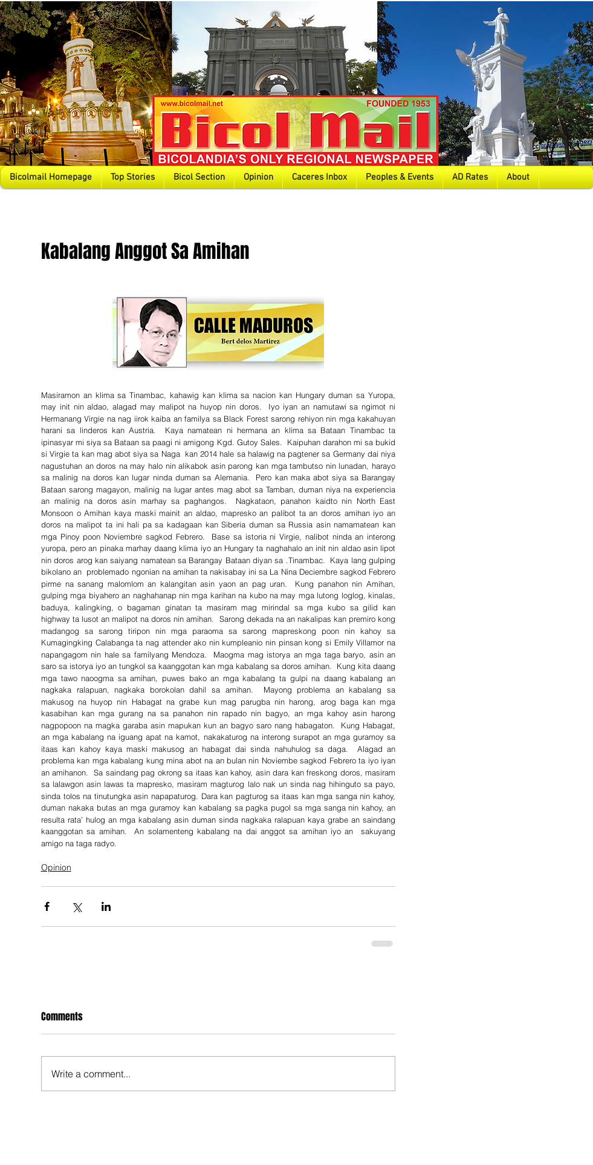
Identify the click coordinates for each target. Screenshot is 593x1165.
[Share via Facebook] (47, 906)
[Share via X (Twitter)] (76, 906)
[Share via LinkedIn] (106, 906)
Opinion (56, 867)
